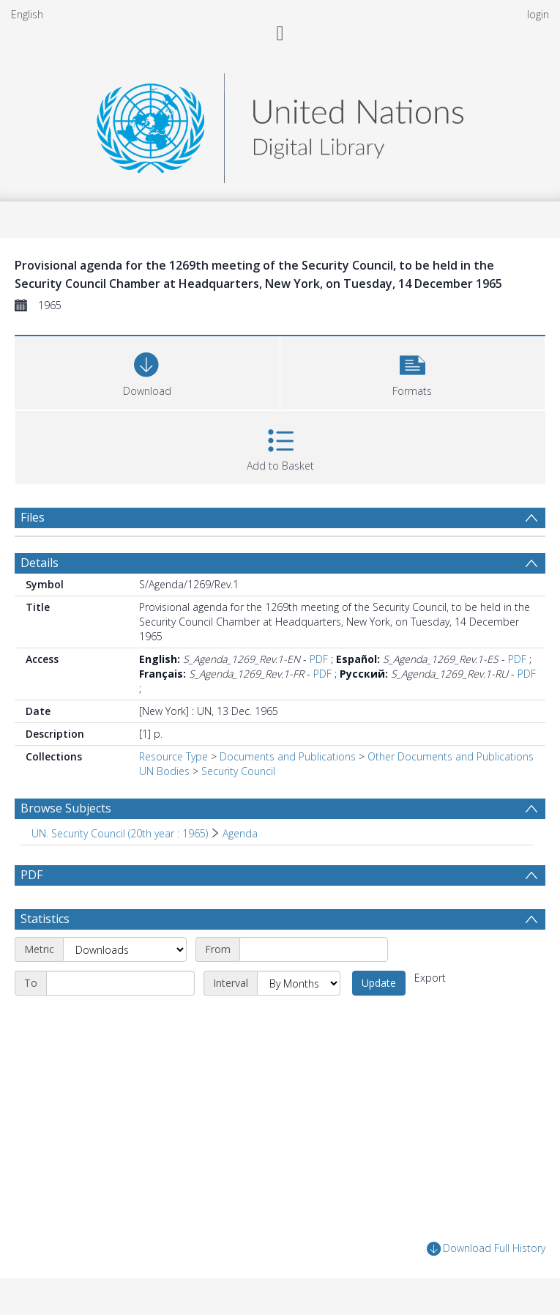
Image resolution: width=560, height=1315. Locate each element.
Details (39, 563)
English (27, 14)
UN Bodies (164, 771)
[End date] (120, 983)
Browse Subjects (65, 808)
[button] (412, 371)
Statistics (45, 919)
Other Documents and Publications (450, 756)
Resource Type (173, 756)
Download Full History (486, 1248)
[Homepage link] (279, 124)
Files (32, 517)
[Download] (147, 371)
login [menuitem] (538, 14)
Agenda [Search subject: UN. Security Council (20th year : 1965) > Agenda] (240, 833)
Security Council (238, 771)
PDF (319, 659)
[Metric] (125, 949)
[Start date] (313, 949)
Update (379, 983)
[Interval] (298, 983)
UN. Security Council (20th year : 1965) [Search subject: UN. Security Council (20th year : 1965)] (119, 833)
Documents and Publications (288, 756)
